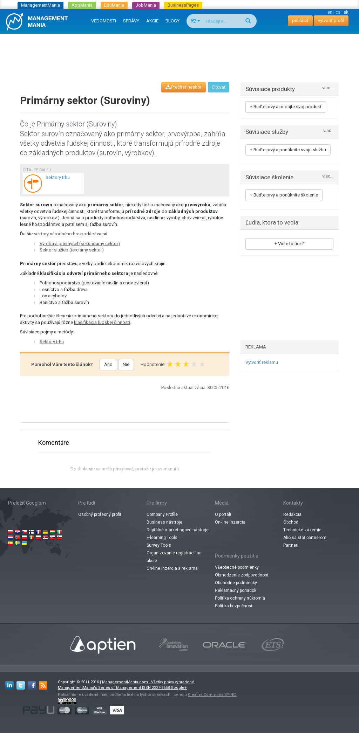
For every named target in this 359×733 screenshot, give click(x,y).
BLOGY (172, 20)
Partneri (290, 545)
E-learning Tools (162, 537)
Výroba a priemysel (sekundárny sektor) (80, 243)
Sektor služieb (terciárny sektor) (72, 250)
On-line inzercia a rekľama (172, 568)
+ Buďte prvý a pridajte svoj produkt (285, 106)
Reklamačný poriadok (235, 590)
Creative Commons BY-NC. (212, 694)
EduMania (114, 5)
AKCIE (152, 20)
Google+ (179, 687)
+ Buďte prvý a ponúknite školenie (284, 195)
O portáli (223, 514)
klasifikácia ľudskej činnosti (102, 322)
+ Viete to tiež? (289, 243)
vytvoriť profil (331, 20)
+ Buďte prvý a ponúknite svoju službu (288, 149)
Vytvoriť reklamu (261, 362)
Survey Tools (159, 545)
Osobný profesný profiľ (99, 514)
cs (338, 12)
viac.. (328, 131)
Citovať (218, 87)
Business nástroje (164, 522)
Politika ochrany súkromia (240, 598)
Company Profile (162, 514)
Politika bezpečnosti (234, 605)
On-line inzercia (230, 522)
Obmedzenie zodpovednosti (242, 575)
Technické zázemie (302, 529)
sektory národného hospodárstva (67, 233)
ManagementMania (40, 5)
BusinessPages (183, 5)
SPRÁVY (131, 20)
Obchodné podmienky (236, 582)
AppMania (82, 5)
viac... (327, 88)
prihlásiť (300, 20)
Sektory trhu (52, 341)
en (329, 12)
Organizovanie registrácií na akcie (174, 557)
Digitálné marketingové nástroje (178, 529)
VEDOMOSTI (103, 20)
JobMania (146, 5)
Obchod (290, 522)
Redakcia (292, 514)
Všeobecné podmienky (237, 567)
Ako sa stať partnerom (304, 537)
